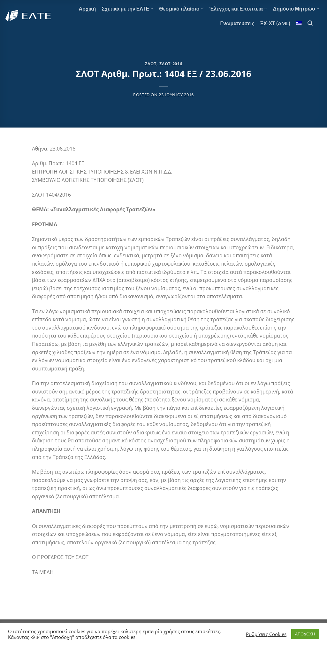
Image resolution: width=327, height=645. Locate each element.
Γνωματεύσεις (237, 23)
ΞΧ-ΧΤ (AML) (275, 23)
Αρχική (87, 8)
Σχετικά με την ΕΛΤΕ (127, 8)
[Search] (310, 23)
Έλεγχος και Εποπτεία (238, 8)
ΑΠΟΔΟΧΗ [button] (305, 634)
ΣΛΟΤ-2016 (170, 63)
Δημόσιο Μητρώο (296, 8)
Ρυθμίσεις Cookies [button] (266, 634)
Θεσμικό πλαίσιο (181, 8)
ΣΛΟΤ (151, 63)
